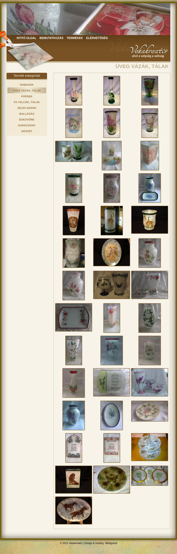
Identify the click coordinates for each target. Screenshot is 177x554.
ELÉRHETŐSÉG (97, 38)
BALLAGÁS (26, 113)
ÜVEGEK (26, 96)
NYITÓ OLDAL (26, 38)
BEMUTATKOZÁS (51, 38)
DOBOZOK (27, 84)
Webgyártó (111, 543)
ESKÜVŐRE (26, 119)
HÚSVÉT (26, 131)
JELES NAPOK (26, 107)
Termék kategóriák (26, 75)
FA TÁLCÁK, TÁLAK (27, 102)
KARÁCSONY (27, 125)
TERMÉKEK (75, 38)
